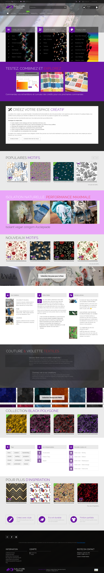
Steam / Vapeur (14, 57)
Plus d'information (81, 542)
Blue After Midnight (78, 36)
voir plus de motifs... (93, 184)
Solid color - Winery (77, 453)
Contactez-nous (10, 554)
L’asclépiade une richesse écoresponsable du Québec (89, 313)
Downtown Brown (78, 50)
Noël (9, 464)
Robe (17, 309)
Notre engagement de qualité (13, 561)
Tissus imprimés (23, 12)
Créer (31, 554)
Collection (19, 30)
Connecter (33, 553)
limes (9, 452)
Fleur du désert (77, 53)
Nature (43, 53)
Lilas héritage (76, 57)
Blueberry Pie (76, 43)
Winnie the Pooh (14, 53)
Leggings (19, 318)
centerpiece (18, 460)
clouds (9, 460)
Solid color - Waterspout (79, 461)
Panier (91, 7)
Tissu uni (81, 30)
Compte (85, 1)
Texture (43, 46)
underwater (17, 464)
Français (94, 1)
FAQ (7, 562)
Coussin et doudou (22, 300)
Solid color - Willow (77, 457)
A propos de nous (10, 553)
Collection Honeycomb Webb (52, 398)
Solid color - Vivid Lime (78, 469)
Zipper (41, 461)
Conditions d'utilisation (12, 559)
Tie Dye (11, 39)
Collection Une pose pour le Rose (52, 276)
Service (42, 13)
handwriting (26, 452)
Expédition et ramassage (12, 556)
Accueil (13, 13)
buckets (27, 460)
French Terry (43, 457)
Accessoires (43, 453)
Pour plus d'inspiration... (93, 506)
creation (16, 452)
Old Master (12, 50)
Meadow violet (77, 60)
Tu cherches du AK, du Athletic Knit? (87, 328)
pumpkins (26, 456)
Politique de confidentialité (13, 557)
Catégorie (49, 30)
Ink (10, 46)
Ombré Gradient (14, 43)
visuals (9, 456)
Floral (42, 43)
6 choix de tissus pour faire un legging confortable (88, 300)
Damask (43, 50)
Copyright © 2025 (42, 569)
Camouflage (44, 36)
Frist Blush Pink (77, 39)
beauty (26, 464)
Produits (34, 13)
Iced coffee (76, 46)
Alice (11, 36)
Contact (50, 13)
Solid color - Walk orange (79, 465)
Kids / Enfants (45, 39)
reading (17, 456)
